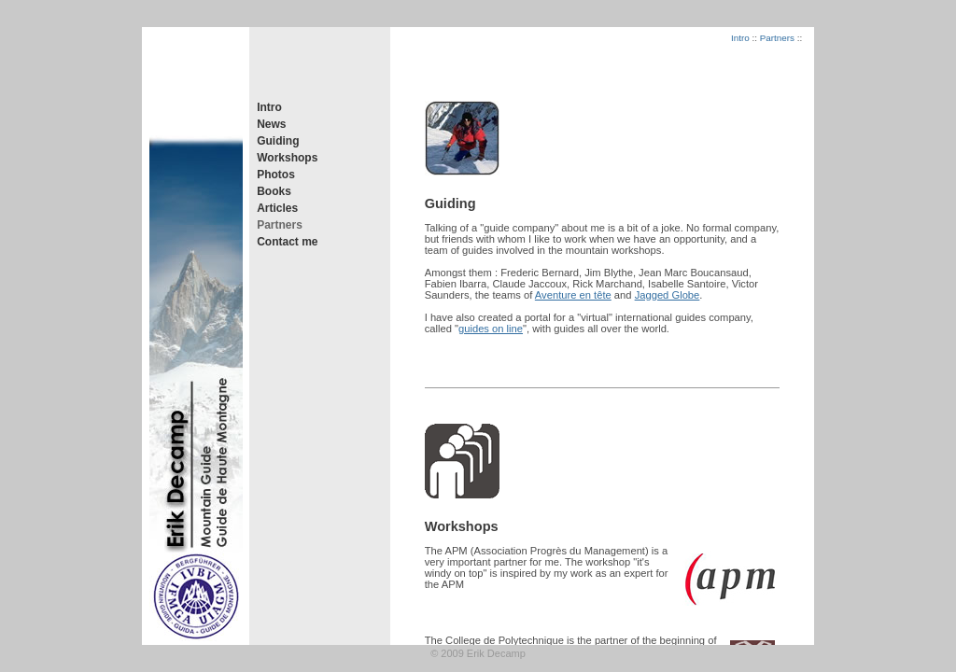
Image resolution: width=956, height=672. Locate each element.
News (271, 124)
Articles (277, 208)
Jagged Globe (667, 295)
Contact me (287, 241)
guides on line (490, 328)
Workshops (287, 157)
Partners (279, 224)
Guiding (278, 140)
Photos (276, 174)
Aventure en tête (573, 295)
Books (274, 191)
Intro (269, 107)
